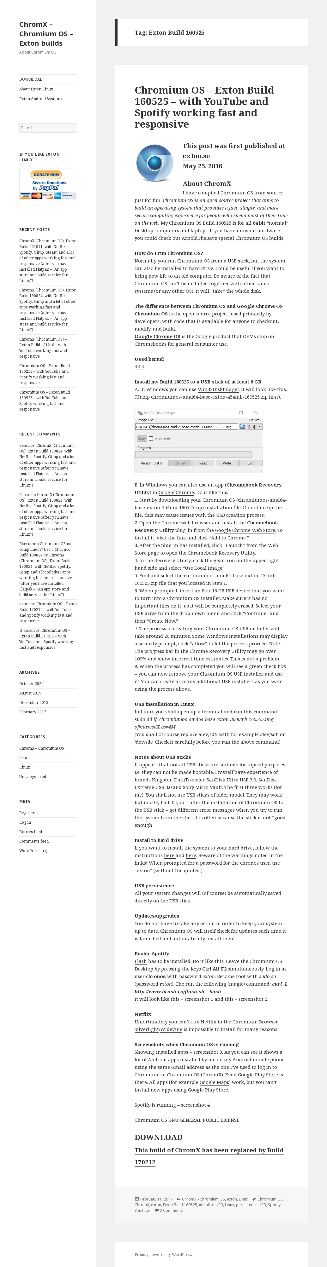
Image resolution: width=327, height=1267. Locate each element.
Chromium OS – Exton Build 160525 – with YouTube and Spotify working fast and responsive (44, 400)
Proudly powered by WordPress (163, 1254)
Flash (141, 961)
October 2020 (31, 683)
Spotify (160, 953)
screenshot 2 (253, 999)
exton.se (196, 156)
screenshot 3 (207, 1052)
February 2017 (32, 712)
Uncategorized (32, 776)
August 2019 (30, 693)
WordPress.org (33, 850)
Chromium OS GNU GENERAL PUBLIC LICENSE (187, 1120)
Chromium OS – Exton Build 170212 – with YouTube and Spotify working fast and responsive (44, 374)
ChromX (142, 1204)
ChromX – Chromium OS (41, 748)
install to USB (211, 1204)
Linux (24, 767)
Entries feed (30, 831)
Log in (25, 822)
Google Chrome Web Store (245, 530)
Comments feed (34, 841)
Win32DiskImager (218, 389)
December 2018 (33, 702)
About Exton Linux (36, 89)
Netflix (208, 1021)
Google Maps (214, 1082)
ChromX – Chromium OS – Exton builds (46, 33)
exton (24, 445)
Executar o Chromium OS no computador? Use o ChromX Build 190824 (45, 549)
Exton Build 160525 (180, 1204)
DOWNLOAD (31, 79)
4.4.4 (139, 366)
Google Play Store (258, 1074)
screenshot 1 (199, 999)
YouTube (142, 1210)
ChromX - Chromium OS (203, 1199)
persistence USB (251, 1204)
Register (27, 812)
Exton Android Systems (40, 98)
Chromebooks (151, 344)
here (170, 855)
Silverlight (147, 1029)
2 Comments (171, 1210)
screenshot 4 (195, 1105)
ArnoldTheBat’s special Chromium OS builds (232, 238)
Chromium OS (237, 192)
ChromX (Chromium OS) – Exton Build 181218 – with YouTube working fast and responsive (43, 348)
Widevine (171, 1029)
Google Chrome (176, 492)
